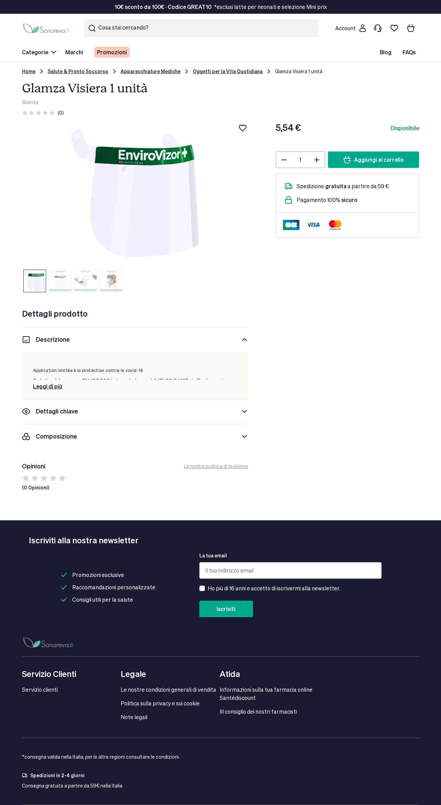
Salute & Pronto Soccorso (78, 71)
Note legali (134, 717)
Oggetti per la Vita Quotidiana (228, 71)
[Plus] (317, 160)
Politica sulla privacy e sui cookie (160, 703)
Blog (386, 52)
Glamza (30, 102)
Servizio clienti (40, 689)
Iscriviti (226, 608)
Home (28, 71)
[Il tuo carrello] (411, 28)
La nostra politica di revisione (216, 466)
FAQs (409, 52)
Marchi (74, 52)
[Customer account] (350, 28)
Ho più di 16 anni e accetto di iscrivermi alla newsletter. (274, 588)
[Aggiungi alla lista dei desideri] (243, 128)
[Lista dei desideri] (394, 28)
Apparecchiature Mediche (150, 71)
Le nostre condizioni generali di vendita (168, 689)
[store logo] (47, 28)
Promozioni (112, 52)
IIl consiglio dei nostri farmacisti (258, 711)
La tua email (213, 555)
